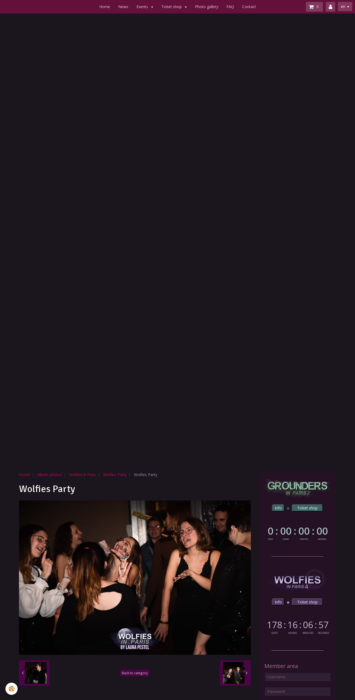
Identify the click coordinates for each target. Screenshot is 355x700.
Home (104, 6)
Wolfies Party (115, 474)
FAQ (230, 6)
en (343, 6)
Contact (249, 6)
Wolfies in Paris (82, 474)
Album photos (49, 474)
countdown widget (297, 532)
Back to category (135, 673)
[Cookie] (11, 689)
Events (142, 6)
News (123, 6)
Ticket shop (172, 6)
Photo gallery (206, 6)
